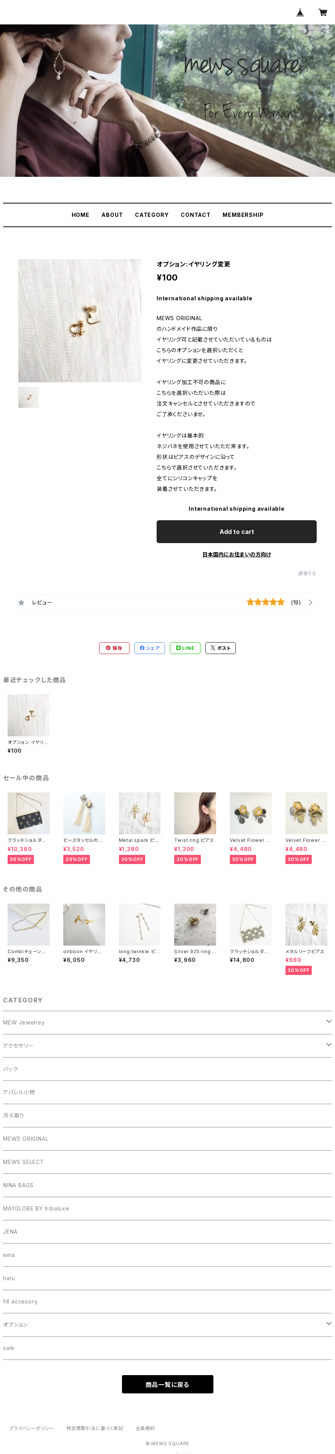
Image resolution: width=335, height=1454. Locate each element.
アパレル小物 (19, 1092)
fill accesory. (20, 1301)
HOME (81, 215)
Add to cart (237, 531)
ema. (9, 1255)
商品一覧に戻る (168, 1384)
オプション (15, 1324)
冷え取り (13, 1115)
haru (9, 1278)
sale (8, 1348)
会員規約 (145, 1428)
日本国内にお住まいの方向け (236, 554)
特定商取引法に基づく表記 (94, 1428)
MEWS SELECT (23, 1162)
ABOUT (112, 215)
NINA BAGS (18, 1185)
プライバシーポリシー (31, 1428)
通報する (307, 573)
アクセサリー (18, 1045)
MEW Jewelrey (24, 1022)
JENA (10, 1231)
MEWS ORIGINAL (25, 1138)
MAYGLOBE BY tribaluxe (36, 1208)
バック (10, 1069)
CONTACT (196, 215)
